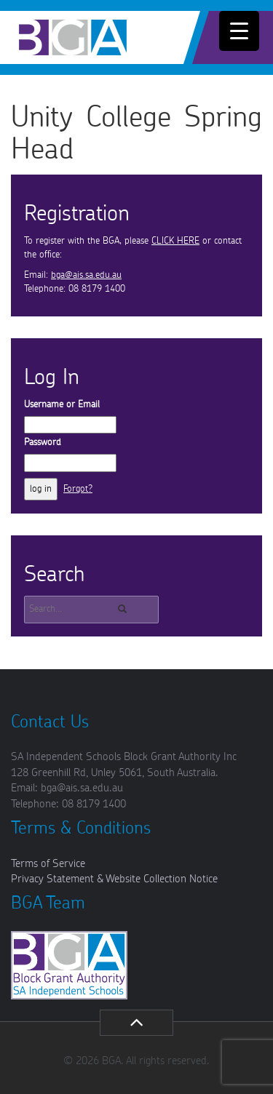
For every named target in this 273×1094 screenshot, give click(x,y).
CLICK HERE (175, 241)
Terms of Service (48, 863)
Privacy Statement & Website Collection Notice (114, 879)
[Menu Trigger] (239, 31)
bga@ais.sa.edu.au (86, 275)
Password (42, 442)
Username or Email (62, 405)
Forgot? (77, 489)
